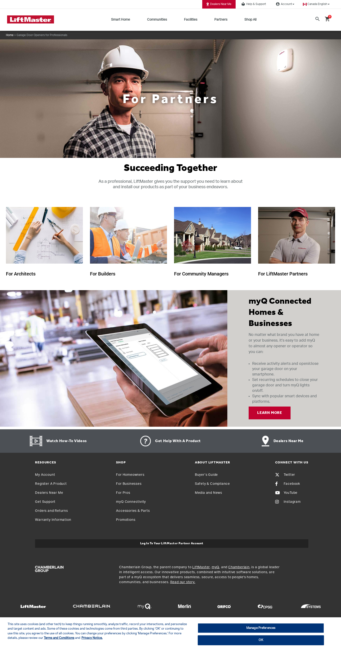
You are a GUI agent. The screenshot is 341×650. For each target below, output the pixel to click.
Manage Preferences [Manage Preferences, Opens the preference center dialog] (260, 628)
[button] (316, 4)
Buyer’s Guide (206, 474)
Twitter (285, 474)
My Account (45, 474)
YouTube (286, 492)
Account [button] (284, 4)
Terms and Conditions (59, 638)
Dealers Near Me (218, 4)
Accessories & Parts (133, 511)
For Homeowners (130, 474)
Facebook (287, 483)
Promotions (125, 520)
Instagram (288, 502)
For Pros (123, 492)
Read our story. (182, 582)
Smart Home (120, 19)
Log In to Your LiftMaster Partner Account (171, 543)
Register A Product (51, 483)
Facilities (190, 19)
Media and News (208, 492)
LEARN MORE (269, 413)
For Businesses (128, 483)
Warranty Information (53, 520)
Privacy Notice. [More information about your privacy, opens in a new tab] (92, 638)
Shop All (250, 19)
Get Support (45, 502)
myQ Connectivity (131, 502)
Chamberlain (239, 567)
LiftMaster (201, 567)
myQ (215, 567)
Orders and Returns (51, 511)
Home (9, 35)
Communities (157, 19)
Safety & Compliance (212, 483)
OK (261, 640)
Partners (220, 19)
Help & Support (253, 4)
